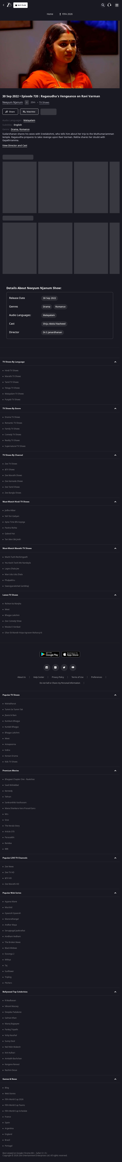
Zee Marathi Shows (13, 475)
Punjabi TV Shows (12, 399)
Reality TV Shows (12, 440)
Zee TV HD (9, 872)
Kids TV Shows (11, 761)
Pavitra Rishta (11, 527)
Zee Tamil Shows (12, 487)
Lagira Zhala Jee (12, 568)
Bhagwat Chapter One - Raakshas (20, 779)
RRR (6, 849)
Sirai (7, 820)
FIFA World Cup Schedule (16, 1111)
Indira (7, 750)
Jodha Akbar (10, 510)
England (8, 1134)
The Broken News (13, 942)
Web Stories (10, 1093)
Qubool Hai (10, 533)
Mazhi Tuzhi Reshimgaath (16, 557)
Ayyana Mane (11, 901)
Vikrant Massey (11, 1006)
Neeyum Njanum (12, 102)
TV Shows (39, 14)
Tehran (8, 796)
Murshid (8, 907)
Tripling (8, 977)
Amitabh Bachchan (13, 1058)
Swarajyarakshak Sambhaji (17, 586)
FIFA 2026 (22, 14)
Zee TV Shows (11, 463)
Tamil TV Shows (12, 382)
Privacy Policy (58, 677)
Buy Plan (20, 5)
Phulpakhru (10, 580)
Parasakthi (9, 837)
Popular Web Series (12, 893)
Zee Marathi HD (12, 884)
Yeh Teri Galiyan (12, 516)
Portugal (8, 1145)
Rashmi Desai (11, 1070)
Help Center (38, 677)
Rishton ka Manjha (13, 603)
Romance (24, 129)
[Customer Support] (109, 5)
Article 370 (9, 831)
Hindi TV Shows (11, 370)
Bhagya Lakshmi (12, 615)
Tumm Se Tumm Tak (14, 709)
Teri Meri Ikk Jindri (13, 539)
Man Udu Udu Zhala (14, 574)
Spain (7, 1122)
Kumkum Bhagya (12, 721)
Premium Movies (11, 771)
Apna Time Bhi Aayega (15, 522)
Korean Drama (11, 756)
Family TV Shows (12, 428)
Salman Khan (11, 1017)
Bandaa (8, 843)
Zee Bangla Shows (13, 492)
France (8, 1116)
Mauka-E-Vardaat (12, 626)
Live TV (108, 14)
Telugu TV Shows (12, 388)
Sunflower (9, 971)
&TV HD (8, 878)
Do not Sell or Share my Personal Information (60, 683)
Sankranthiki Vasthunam (15, 802)
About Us (21, 677)
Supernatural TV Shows (15, 446)
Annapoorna (10, 744)
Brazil (7, 1140)
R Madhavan (10, 1000)
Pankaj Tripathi (11, 1029)
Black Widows (11, 948)
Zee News (9, 866)
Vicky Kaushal (11, 1035)
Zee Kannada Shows (14, 481)
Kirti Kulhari (10, 1052)
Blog (7, 1087)
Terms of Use (77, 677)
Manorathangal (12, 919)
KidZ (96, 14)
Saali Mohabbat (12, 785)
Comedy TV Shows (13, 434)
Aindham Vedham (13, 936)
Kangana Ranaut (12, 1064)
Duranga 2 (9, 953)
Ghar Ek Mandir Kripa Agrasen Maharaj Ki (23, 632)
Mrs (6, 814)
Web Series (82, 14)
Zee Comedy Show (13, 621)
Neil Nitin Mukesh (13, 1047)
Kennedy (9, 791)
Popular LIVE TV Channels (15, 858)
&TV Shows (10, 469)
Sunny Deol (10, 1041)
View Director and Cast (14, 145)
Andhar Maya (11, 924)
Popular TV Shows (11, 695)
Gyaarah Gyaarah (13, 913)
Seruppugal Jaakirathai (15, 930)
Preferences (96, 677)
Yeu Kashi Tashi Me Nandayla (18, 562)
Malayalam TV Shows (14, 393)
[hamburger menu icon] (116, 5)
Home (6, 14)
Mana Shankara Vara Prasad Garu (20, 808)
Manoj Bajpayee (12, 1023)
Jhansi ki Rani (10, 715)
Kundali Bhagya (12, 726)
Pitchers (8, 982)
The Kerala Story (12, 825)
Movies (54, 14)
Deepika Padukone (13, 1012)
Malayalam (29, 120)
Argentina (9, 1128)
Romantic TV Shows (13, 423)
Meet (7, 609)
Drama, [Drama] (15, 129)
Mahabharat (10, 703)
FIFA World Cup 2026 (14, 1099)
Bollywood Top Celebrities (15, 992)
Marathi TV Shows (13, 376)
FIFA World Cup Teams (15, 1105)
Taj (6, 965)
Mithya (8, 959)
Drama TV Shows (12, 417)
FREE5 (67, 14)
